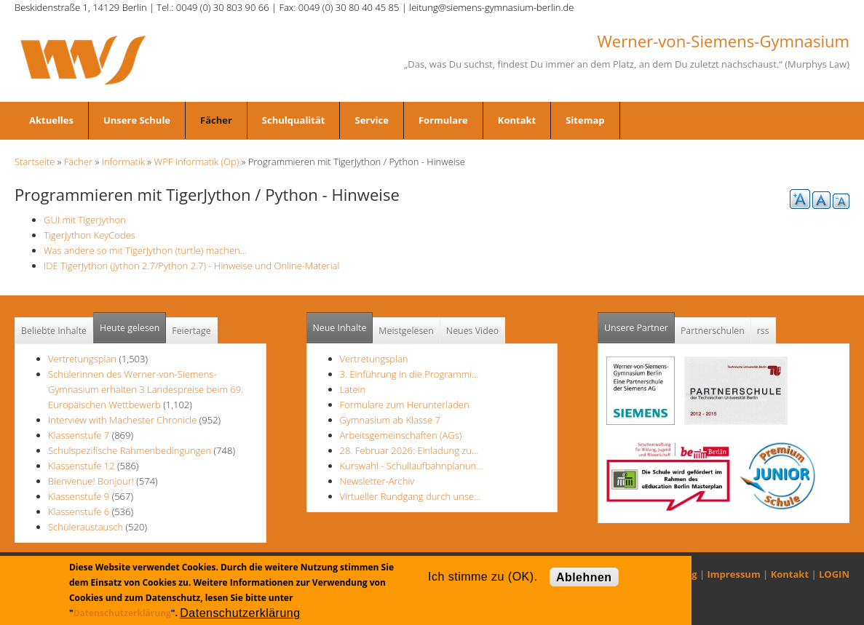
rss (763, 331)
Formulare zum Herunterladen (404, 404)
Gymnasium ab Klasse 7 (390, 419)
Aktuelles (51, 120)
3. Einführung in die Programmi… (409, 374)
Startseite (35, 161)
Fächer (216, 120)
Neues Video (472, 331)
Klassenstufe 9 (78, 496)
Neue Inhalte (340, 328)
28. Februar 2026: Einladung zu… (409, 450)
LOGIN (834, 574)
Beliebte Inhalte (54, 331)
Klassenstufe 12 (81, 465)
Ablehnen (584, 577)
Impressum (734, 574)
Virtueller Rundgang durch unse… (410, 496)
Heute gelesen (129, 328)
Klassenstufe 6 (78, 511)
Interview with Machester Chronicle (123, 419)
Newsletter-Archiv (377, 480)
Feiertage (191, 331)
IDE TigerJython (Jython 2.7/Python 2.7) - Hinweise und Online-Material (191, 265)
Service (371, 120)
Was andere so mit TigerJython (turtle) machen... (145, 250)
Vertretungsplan (82, 358)
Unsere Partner (639, 323)
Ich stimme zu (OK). (482, 576)
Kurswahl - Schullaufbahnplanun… (411, 465)
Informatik (123, 161)
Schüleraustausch (85, 526)
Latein (353, 389)
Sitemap (585, 120)
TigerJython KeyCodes (89, 235)
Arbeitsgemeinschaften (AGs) (401, 435)
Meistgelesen (406, 331)
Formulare (443, 120)
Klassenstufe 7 (78, 435)
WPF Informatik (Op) (196, 161)
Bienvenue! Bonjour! (91, 480)
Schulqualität (293, 120)
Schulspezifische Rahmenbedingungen (129, 450)
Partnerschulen (713, 331)
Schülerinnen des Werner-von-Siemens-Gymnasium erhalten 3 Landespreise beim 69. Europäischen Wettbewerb (145, 389)
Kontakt (517, 120)
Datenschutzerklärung (122, 613)
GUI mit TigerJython (85, 219)
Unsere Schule (136, 120)
